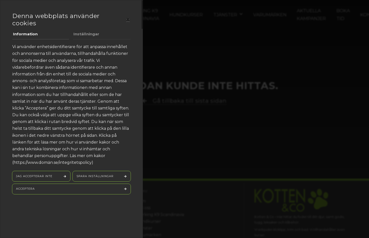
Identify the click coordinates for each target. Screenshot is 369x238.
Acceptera (25, 190)
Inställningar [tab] (87, 34)
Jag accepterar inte (34, 177)
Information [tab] (26, 34)
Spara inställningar (96, 177)
